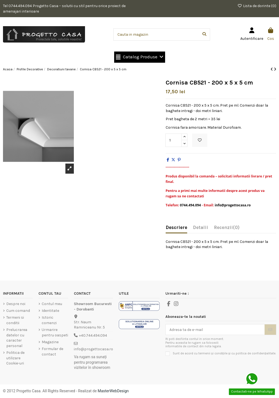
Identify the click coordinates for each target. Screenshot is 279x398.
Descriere (176, 227)
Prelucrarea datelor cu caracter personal (16, 337)
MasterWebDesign (113, 391)
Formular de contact (52, 351)
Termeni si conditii (15, 320)
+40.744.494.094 (93, 335)
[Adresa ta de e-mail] (215, 329)
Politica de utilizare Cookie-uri (15, 358)
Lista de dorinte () (256, 6)
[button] (139, 57)
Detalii (200, 227)
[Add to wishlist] (199, 140)
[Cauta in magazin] (204, 34)
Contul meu (52, 303)
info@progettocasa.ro (93, 349)
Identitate (50, 310)
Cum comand (18, 310)
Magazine (50, 342)
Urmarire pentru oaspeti (55, 332)
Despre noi (15, 303)
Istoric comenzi (49, 320)
